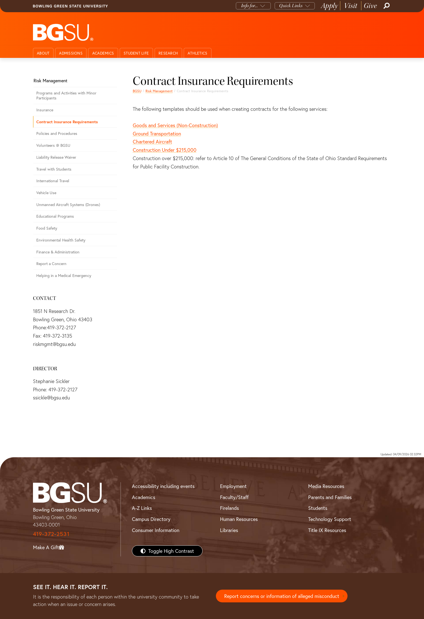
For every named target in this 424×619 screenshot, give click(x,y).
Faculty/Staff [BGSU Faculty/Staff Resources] (234, 497)
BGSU (137, 91)
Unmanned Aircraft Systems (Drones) (68, 204)
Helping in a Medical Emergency (63, 275)
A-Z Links (142, 508)
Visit (350, 5)
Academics (103, 53)
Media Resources (326, 486)
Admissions (71, 53)
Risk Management (159, 91)
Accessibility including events (163, 486)
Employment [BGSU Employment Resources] (233, 486)
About (43, 53)
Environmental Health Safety (60, 240)
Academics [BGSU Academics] (143, 497)
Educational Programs (55, 216)
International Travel (52, 180)
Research (168, 53)
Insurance (44, 109)
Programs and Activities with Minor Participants (66, 95)
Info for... (249, 5)
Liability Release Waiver (56, 157)
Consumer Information (155, 530)
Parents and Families (330, 497)
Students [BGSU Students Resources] (317, 508)
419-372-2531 (51, 534)
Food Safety (46, 228)
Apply (329, 5)
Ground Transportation (157, 133)
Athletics (197, 53)
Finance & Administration (58, 252)
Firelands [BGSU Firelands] (229, 508)
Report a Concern (51, 263)
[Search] (386, 5)
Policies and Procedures (56, 133)
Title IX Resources (327, 530)
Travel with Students (53, 169)
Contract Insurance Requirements (67, 121)
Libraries (229, 530)
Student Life (136, 53)
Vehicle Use (46, 192)
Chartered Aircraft (152, 141)
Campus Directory (151, 519)
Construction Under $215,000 (164, 150)
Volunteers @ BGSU (53, 145)
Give (370, 5)
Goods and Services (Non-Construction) (175, 125)
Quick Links (291, 5)
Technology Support (329, 519)
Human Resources (239, 519)
